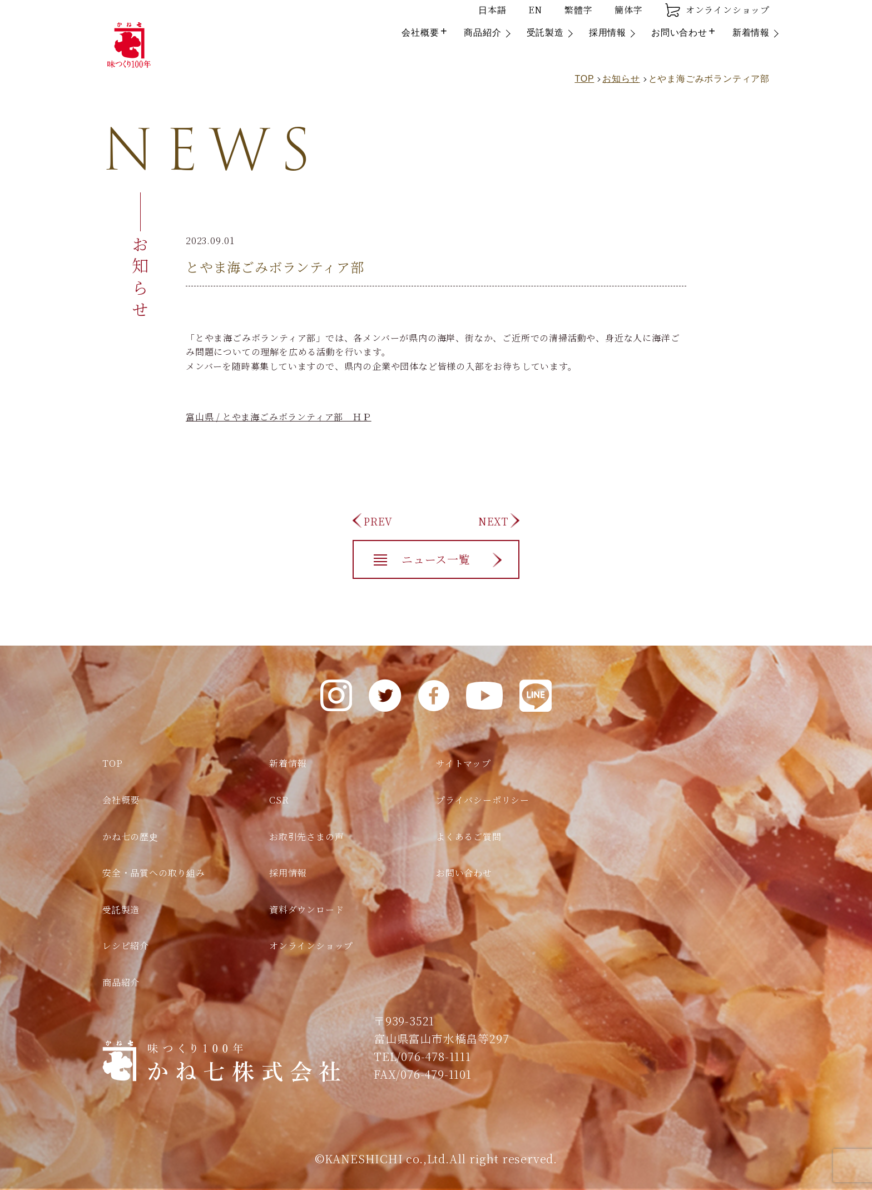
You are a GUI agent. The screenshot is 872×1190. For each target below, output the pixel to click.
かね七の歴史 (130, 836)
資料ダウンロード (306, 909)
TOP (112, 763)
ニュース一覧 (436, 559)
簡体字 (628, 9)
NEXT (493, 521)
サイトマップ (463, 763)
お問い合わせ (679, 32)
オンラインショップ (717, 10)
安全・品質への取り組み (153, 872)
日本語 (492, 9)
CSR (279, 800)
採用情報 (607, 32)
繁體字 (578, 9)
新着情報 (751, 32)
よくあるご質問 (469, 836)
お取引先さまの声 (306, 836)
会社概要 (420, 32)
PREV (378, 521)
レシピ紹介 (125, 945)
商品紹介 (482, 32)
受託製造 (545, 32)
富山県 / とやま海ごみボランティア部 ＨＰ (278, 416)
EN (535, 9)
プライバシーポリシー (482, 800)
